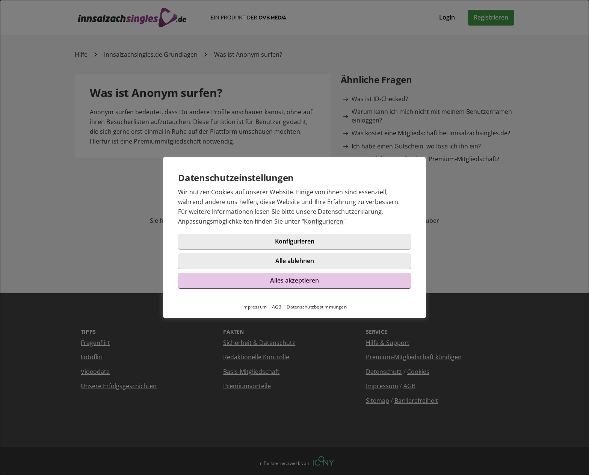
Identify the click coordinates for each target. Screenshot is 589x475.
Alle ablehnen (294, 261)
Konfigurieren (323, 221)
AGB (277, 307)
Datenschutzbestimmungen (317, 307)
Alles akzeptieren (294, 280)
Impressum (254, 307)
